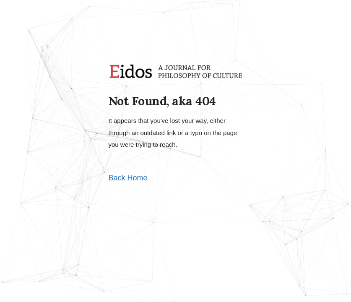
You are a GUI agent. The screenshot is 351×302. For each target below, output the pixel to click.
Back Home (128, 178)
